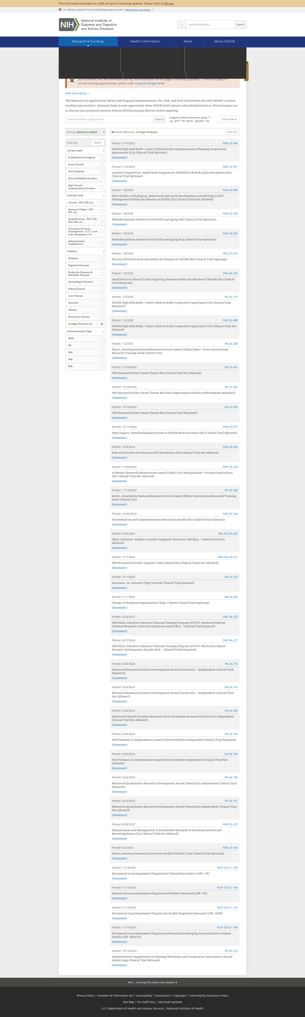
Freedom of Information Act (115, 995)
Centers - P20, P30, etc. (81, 202)
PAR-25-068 (230, 190)
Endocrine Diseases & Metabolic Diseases (80, 274)
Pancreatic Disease (78, 316)
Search (240, 24)
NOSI (71, 338)
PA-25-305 (231, 407)
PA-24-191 (231, 801)
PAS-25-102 (230, 273)
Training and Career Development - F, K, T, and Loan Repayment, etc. (82, 231)
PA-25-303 (231, 387)
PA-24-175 (231, 664)
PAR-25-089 (230, 320)
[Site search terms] (210, 24)
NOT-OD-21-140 (227, 887)
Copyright (180, 995)
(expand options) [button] (86, 132)
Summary (119, 157)
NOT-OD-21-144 (227, 927)
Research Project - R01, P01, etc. (81, 211)
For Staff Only (146, 1002)
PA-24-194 (231, 754)
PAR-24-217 (230, 640)
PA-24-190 (231, 777)
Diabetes (73, 258)
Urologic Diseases (80, 323)
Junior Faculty (76, 164)
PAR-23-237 (230, 824)
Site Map (128, 1002)
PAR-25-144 (230, 513)
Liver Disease (75, 295)
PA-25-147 (231, 297)
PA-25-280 (231, 343)
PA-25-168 (231, 490)
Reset (97, 142)
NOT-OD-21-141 (227, 907)
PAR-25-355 (230, 233)
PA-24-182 (231, 710)
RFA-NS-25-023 (228, 533)
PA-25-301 (231, 367)
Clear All (232, 131)
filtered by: (129, 132)
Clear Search (229, 119)
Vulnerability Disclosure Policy (208, 995)
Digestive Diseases (78, 265)
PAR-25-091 (230, 167)
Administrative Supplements (76, 242)
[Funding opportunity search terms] (109, 119)
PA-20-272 (231, 951)
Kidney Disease (76, 288)
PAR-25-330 (230, 447)
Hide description (76, 93)
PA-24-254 (231, 597)
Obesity (72, 309)
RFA (70, 366)
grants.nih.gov (147, 83)
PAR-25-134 (230, 467)
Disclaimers (162, 995)
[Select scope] (181, 24)
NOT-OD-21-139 (227, 867)
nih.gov (169, 3)
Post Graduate (76, 171)
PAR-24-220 (230, 617)
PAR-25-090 (230, 143)
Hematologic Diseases (80, 281)
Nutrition (73, 302)
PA (69, 345)
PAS (70, 359)
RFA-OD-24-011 (228, 557)
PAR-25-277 (230, 427)
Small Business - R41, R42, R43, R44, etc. (82, 220)
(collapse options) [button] (86, 150)
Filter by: (72, 142)
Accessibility (144, 995)
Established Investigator (81, 157)
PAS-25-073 (230, 253)
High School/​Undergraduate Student (81, 187)
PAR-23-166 (230, 847)
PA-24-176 (231, 687)
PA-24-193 (231, 734)
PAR (70, 352)
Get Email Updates (170, 1002)
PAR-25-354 (230, 213)
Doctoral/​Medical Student (82, 178)
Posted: (116, 143)
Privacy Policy (85, 995)
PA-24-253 (231, 577)
